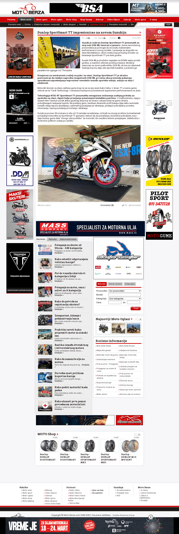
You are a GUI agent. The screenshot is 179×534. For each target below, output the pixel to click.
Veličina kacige (126, 385)
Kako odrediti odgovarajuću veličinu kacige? (71, 261)
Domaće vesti (14, 24)
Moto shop (71, 19)
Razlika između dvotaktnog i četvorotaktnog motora (71, 346)
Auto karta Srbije (104, 346)
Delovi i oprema (115, 284)
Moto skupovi (69, 24)
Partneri (70, 487)
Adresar (100, 19)
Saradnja (118, 487)
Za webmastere (123, 490)
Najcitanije (41, 239)
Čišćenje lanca (126, 381)
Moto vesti (27, 19)
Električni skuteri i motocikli (47, 24)
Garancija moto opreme (130, 390)
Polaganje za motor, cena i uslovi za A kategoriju (70, 289)
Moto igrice (140, 19)
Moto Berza (144, 487)
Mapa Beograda (104, 350)
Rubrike (23, 487)
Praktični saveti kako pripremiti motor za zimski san (71, 332)
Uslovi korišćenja (148, 493)
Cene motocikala (52, 504)
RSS (118, 496)
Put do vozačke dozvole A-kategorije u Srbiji (70, 275)
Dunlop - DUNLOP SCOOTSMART (47, 457)
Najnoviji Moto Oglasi (113, 319)
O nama (153, 19)
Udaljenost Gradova (128, 350)
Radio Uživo (74, 490)
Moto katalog (28, 501)
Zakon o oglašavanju (145, 497)
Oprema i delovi (97, 24)
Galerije (127, 19)
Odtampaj (99, 38)
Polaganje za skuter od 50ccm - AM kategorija (68, 246)
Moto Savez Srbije (77, 496)
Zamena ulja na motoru (130, 394)
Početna (11, 19)
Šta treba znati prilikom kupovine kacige (69, 375)
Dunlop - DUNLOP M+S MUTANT (128, 457)
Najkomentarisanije (68, 239)
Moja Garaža (86, 19)
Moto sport (41, 19)
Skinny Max (74, 503)
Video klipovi (113, 19)
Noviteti (82, 24)
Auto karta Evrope (127, 346)
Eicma (28, 24)
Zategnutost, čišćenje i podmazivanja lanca (68, 317)
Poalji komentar (133, 205)
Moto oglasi (56, 19)
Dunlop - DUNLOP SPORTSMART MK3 (88, 458)
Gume (55, 437)
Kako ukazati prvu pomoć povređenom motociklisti (70, 403)
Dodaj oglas (130, 284)
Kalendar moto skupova (107, 355)
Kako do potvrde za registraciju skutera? (67, 303)
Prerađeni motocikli (118, 24)
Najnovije (52, 239)
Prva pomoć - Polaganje (107, 364)
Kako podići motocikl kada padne (71, 389)
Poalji (85, 38)
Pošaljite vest (122, 493)
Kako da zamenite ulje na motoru (70, 360)
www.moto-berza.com (18, 516)
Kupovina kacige (104, 383)
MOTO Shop (46, 434)
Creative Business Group (123, 515)
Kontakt (144, 500)
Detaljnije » (59, 253)
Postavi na (114, 38)
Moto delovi (102, 394)
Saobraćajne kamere (106, 359)
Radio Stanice (75, 493)
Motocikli (102, 284)
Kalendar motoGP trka (129, 362)
